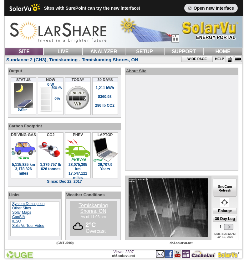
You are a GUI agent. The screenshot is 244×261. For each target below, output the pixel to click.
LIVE (63, 51)
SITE (24, 51)
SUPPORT (184, 51)
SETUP (144, 51)
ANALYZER (103, 51)
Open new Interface (211, 8)
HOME (223, 51)
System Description (28, 204)
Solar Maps (21, 212)
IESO (16, 221)
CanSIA (18, 217)
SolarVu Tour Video (28, 225)
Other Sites (21, 208)
